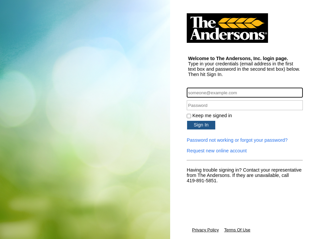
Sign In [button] (201, 124)
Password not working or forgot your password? (237, 140)
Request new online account (217, 150)
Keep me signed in (212, 115)
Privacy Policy (205, 229)
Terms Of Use (237, 229)
